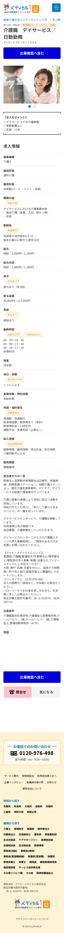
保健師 (51, 856)
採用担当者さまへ (46, 775)
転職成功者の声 (35, 782)
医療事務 (39, 845)
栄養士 (22, 862)
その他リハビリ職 (13, 873)
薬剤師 (37, 834)
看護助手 (19, 828)
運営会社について (32, 788)
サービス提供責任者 (29, 867)
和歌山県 (32, 812)
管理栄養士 (9, 862)
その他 (29, 873)
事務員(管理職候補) (13, 856)
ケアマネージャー (28, 839)
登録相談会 (28, 775)
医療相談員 (47, 839)
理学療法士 (43, 828)
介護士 (7, 828)
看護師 (30, 828)
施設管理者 (9, 867)
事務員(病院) (27, 850)
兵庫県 (7, 806)
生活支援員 (9, 839)
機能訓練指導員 (48, 862)
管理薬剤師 (51, 834)
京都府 (49, 806)
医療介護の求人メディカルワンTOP (25, 20)
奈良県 (17, 806)
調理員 (33, 862)
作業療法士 (9, 834)
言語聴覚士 (25, 834)
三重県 (7, 812)
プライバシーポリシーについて (32, 919)
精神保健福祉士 (45, 873)
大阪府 (28, 806)
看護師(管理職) (36, 856)
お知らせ (51, 782)
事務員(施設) (10, 850)
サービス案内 (11, 775)
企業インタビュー (13, 782)
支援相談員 (9, 845)
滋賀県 (38, 806)
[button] (29, 106)
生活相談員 (25, 845)
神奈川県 (19, 812)
